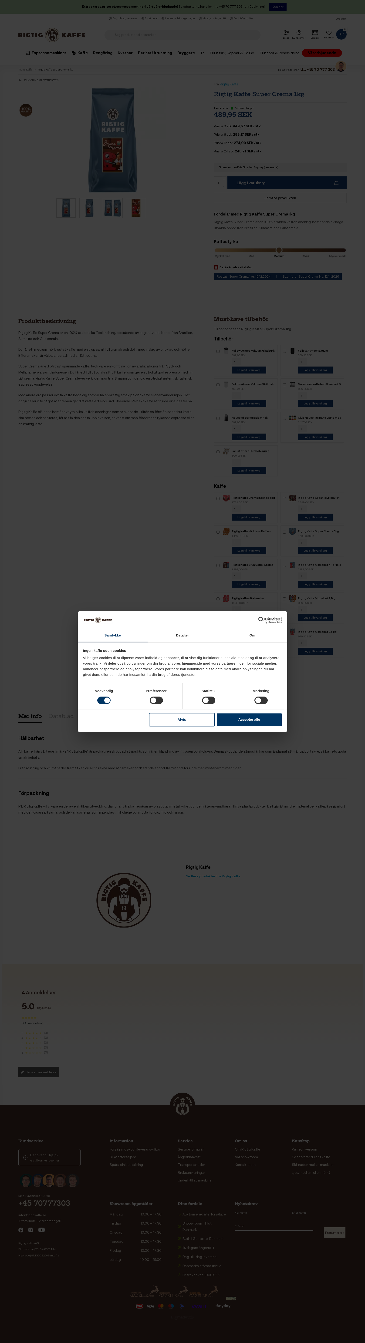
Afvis (181, 720)
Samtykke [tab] (113, 635)
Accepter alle (249, 720)
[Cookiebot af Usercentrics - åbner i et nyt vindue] (261, 619)
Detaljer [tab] (182, 635)
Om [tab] (252, 635)
